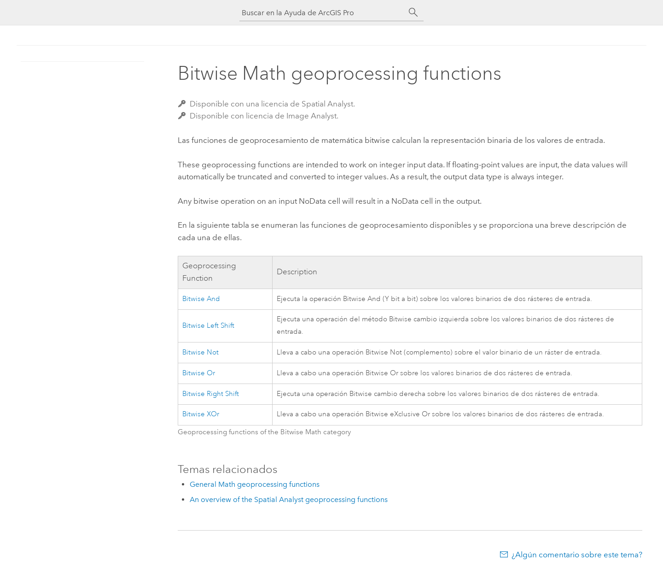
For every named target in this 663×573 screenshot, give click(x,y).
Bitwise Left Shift (208, 325)
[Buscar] (413, 12)
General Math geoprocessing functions (255, 484)
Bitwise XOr (200, 414)
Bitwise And (201, 299)
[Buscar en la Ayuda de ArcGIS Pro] (322, 13)
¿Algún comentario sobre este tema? (577, 554)
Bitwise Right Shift (210, 394)
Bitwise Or (198, 373)
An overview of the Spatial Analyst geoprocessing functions (289, 499)
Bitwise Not (200, 352)
